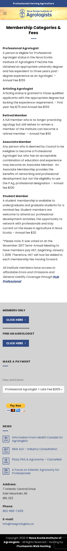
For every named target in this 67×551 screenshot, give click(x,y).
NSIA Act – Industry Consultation (34, 449)
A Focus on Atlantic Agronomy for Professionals (35, 471)
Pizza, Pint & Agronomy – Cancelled (36, 459)
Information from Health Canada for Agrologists (37, 439)
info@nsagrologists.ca (18, 524)
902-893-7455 (13, 511)
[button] (5, 13)
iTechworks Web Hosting (34, 546)
